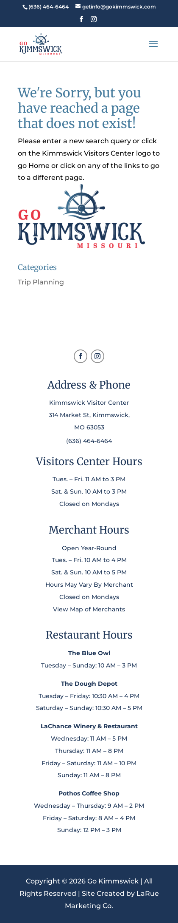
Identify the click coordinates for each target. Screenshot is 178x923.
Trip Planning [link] (41, 282)
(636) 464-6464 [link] (89, 441)
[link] (48, 6)
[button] (81, 21)
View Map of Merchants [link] (89, 609)
